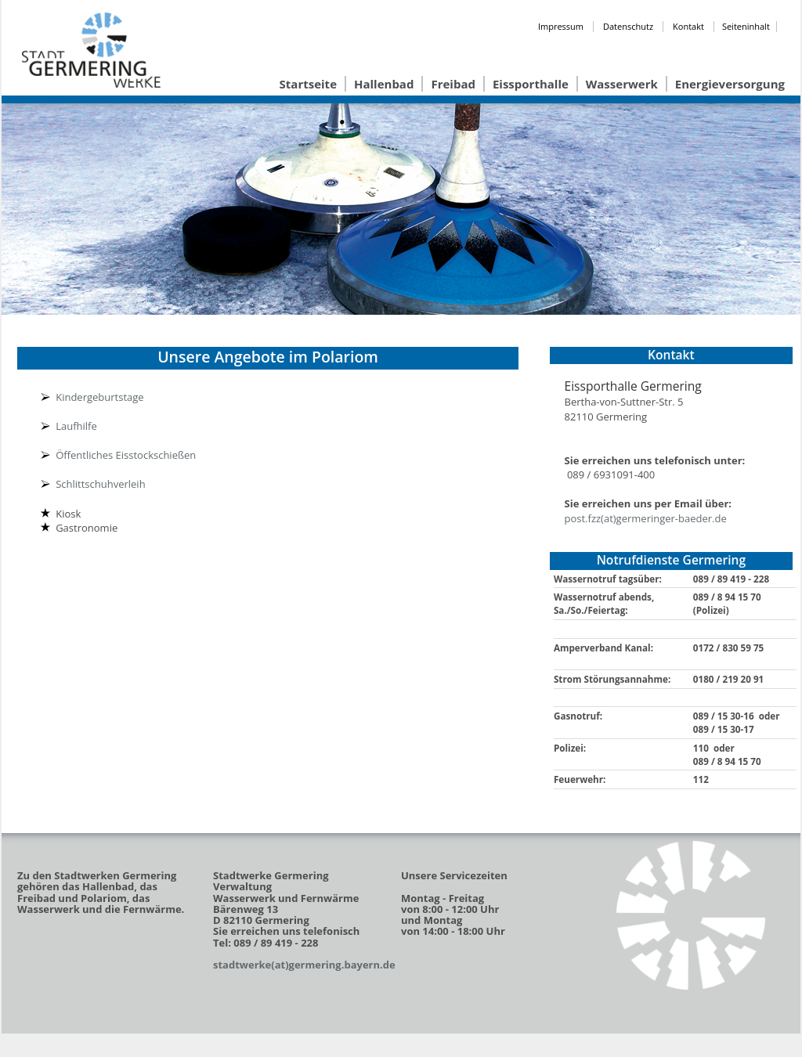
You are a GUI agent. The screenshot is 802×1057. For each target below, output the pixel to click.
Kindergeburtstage (99, 397)
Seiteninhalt (746, 26)
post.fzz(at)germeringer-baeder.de (646, 518)
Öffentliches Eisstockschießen (126, 455)
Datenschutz (628, 26)
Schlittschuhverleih (100, 484)
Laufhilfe (76, 426)
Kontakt (688, 26)
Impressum (560, 26)
